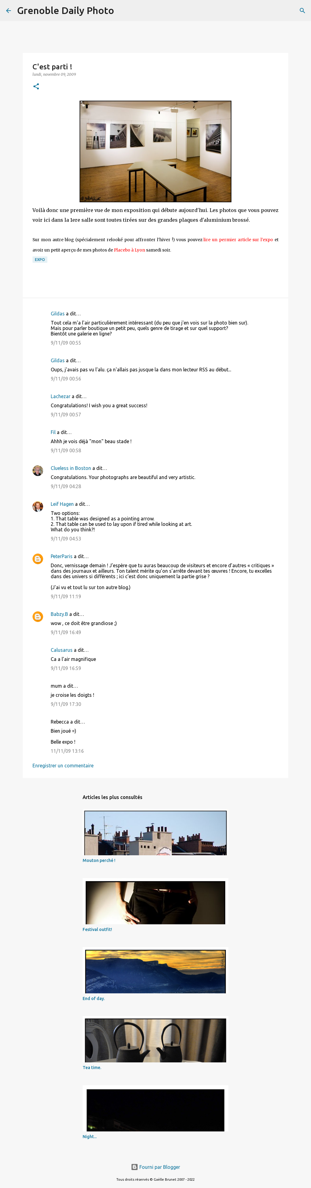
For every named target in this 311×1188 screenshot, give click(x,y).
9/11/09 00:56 (66, 378)
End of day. (94, 998)
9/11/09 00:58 (66, 450)
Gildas (58, 313)
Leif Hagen (62, 504)
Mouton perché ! (99, 860)
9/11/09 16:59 (66, 668)
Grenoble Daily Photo (65, 10)
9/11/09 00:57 (66, 414)
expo (40, 260)
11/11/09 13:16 (67, 751)
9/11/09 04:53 (66, 538)
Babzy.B (59, 614)
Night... (90, 1136)
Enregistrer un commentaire (63, 765)
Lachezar (60, 396)
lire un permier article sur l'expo (238, 239)
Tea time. (92, 1067)
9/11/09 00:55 (66, 343)
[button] (36, 87)
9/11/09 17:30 (66, 704)
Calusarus (62, 650)
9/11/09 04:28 (66, 486)
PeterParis (62, 556)
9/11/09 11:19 (66, 596)
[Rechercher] (122, 10)
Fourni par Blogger (155, 1167)
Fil (53, 432)
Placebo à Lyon (129, 250)
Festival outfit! (97, 929)
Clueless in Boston (71, 468)
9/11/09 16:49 (66, 632)
